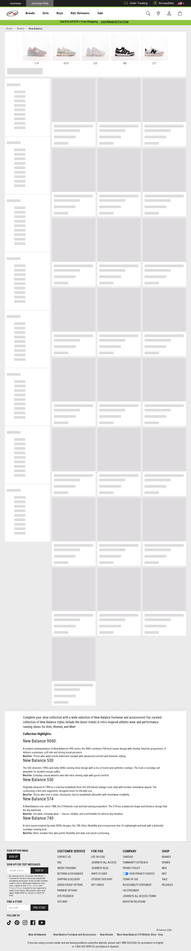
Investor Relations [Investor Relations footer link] (134, 901)
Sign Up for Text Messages (23, 864)
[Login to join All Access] (79, 22)
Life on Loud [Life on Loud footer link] (98, 856)
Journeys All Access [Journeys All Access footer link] (104, 862)
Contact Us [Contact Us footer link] (64, 856)
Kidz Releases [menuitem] (71, 13)
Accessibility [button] (162, 3)
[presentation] (27, 13)
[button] (181, 3)
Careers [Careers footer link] (128, 856)
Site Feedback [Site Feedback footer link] (65, 896)
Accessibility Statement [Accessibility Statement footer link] (137, 884)
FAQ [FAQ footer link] (59, 862)
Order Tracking (135, 3)
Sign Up (13, 856)
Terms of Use (32, 885)
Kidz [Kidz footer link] (164, 873)
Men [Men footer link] (164, 868)
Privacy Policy (15, 888)
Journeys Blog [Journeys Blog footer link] (100, 868)
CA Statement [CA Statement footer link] (131, 890)
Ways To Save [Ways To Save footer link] (99, 873)
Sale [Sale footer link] (164, 879)
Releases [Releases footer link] (167, 884)
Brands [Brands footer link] (166, 856)
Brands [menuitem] (27, 13)
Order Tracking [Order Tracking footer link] (66, 868)
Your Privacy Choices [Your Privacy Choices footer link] (139, 873)
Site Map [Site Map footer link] (62, 901)
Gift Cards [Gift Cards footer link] (97, 884)
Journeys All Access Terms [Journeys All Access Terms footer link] (139, 896)
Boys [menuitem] (53, 13)
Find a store (14, 901)
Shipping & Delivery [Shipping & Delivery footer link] (68, 879)
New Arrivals (106, 934)
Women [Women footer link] (166, 862)
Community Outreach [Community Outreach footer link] (135, 862)
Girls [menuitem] (40, 13)
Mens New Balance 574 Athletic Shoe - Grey (140, 934)
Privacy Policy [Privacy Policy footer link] (131, 868)
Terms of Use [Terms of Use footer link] (130, 879)
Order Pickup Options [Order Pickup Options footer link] (70, 884)
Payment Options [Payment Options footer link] (67, 890)
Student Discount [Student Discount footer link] (101, 879)
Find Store (39, 907)
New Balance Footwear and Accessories (74, 934)
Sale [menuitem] (89, 13)
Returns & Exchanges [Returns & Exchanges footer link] (70, 873)
